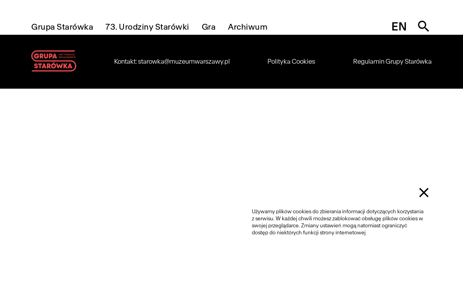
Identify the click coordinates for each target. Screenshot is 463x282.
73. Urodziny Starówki (147, 27)
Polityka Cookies (291, 61)
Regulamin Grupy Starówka (392, 61)
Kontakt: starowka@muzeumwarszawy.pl (172, 61)
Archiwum (247, 27)
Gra (209, 27)
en (399, 27)
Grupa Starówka (62, 27)
